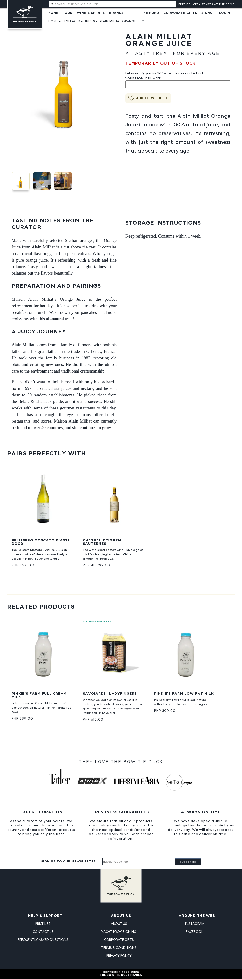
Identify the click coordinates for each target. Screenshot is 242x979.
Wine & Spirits (91, 13)
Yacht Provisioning (118, 931)
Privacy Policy (119, 955)
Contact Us (43, 931)
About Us (121, 915)
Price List (43, 923)
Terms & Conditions (118, 947)
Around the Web (197, 915)
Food (67, 13)
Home (53, 13)
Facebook (194, 931)
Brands (116, 13)
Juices (90, 21)
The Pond (150, 13)
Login (224, 13)
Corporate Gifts (180, 13)
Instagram (194, 923)
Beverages (71, 21)
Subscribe (188, 862)
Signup (208, 13)
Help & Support (45, 915)
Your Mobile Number (143, 78)
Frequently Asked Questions (43, 939)
